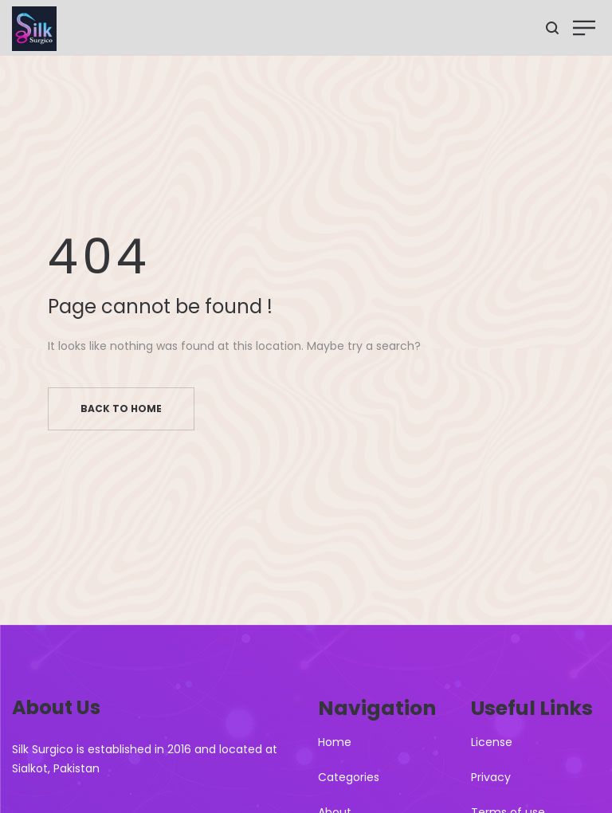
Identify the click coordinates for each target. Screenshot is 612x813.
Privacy (491, 777)
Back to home (121, 408)
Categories (348, 777)
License (491, 742)
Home (334, 742)
